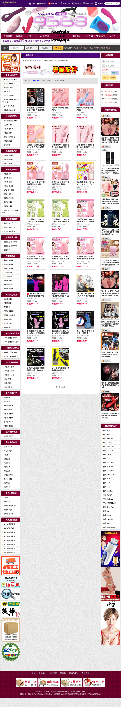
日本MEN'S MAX (109, 479)
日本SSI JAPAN (108, 471)
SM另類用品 (7, 387)
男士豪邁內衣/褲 (9, 506)
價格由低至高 (47, 81)
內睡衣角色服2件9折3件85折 (10, 101)
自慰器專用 (7, 280)
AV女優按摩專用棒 (9, 338)
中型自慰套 (7, 182)
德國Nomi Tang (108, 507)
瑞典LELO (106, 515)
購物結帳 (42, 4)
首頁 (32, 4)
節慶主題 (6, 459)
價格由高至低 (59, 81)
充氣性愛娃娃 (8, 194)
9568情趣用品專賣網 (8, 3)
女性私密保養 (8, 414)
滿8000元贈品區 (8, 552)
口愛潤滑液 (7, 272)
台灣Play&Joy (107, 519)
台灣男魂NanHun (108, 527)
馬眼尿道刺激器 (8, 315)
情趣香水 (6, 397)
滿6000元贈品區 (8, 548)
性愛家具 (6, 250)
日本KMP (106, 483)
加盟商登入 (74, 673)
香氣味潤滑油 (8, 268)
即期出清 (6, 91)
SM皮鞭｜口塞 (8, 375)
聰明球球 (6, 145)
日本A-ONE (107, 454)
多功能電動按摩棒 (9, 121)
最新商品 (20, 36)
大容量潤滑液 (8, 289)
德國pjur (105, 511)
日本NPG (106, 430)
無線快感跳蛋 (8, 159)
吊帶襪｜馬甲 (8, 475)
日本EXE (106, 459)
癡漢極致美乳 (8, 198)
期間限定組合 (8, 96)
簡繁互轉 (76, 4)
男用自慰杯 (7, 174)
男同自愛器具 (8, 311)
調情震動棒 (7, 133)
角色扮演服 (7, 479)
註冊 (113, 77)
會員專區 (85, 673)
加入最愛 (88, 4)
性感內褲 (6, 487)
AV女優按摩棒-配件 (10, 342)
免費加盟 (65, 4)
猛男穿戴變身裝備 (9, 352)
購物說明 (53, 4)
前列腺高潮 (7, 323)
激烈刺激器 (7, 299)
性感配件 (6, 483)
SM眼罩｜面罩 (8, 367)
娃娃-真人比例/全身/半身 (10, 211)
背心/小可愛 (7, 447)
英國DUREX (107, 495)
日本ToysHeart (107, 438)
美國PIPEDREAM (109, 503)
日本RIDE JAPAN (109, 475)
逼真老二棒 (7, 125)
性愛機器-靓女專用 (9, 246)
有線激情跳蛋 (8, 155)
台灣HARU (106, 523)
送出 (105, 77)
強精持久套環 (8, 223)
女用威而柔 (7, 141)
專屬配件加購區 (8, 110)
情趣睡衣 (6, 467)
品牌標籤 (44, 36)
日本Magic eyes (108, 446)
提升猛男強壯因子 (9, 231)
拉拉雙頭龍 (7, 319)
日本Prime (106, 487)
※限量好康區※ (8, 83)
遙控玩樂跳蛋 (8, 163)
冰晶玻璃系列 (8, 422)
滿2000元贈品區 (8, 532)
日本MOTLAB (108, 491)
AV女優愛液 (7, 276)
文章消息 (100, 36)
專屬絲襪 (6, 502)
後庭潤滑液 (7, 285)
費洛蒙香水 (7, 401)
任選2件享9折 (8, 87)
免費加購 (8, 36)
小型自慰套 (7, 178)
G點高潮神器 (7, 129)
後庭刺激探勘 (8, 406)
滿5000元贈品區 (8, 544)
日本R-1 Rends (108, 463)
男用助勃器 (7, 206)
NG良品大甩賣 (8, 106)
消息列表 (53, 673)
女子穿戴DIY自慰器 (10, 356)
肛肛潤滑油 (7, 303)
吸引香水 (6, 307)
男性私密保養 (8, 418)
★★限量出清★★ (9, 79)
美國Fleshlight (107, 499)
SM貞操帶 (6, 379)
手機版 (99, 4)
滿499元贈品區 (8, 528)
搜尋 (58, 48)
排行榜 (32, 36)
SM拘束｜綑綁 (8, 371)
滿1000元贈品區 (8, 524)
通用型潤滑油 (8, 260)
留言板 (112, 36)
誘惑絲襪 (6, 471)
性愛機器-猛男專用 (9, 242)
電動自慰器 (7, 202)
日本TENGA (107, 442)
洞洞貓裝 (6, 463)
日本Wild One (107, 467)
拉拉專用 (6, 327)
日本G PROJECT (108, 434)
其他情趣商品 (8, 426)
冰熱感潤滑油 (8, 264)
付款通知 (88, 36)
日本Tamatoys (107, 450)
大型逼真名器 (8, 186)
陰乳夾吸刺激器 (8, 137)
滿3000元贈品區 (8, 536)
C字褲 (5, 455)
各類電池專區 (8, 436)
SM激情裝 (6, 383)
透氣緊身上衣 (8, 514)
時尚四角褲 (7, 510)
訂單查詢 (76, 36)
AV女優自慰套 (8, 190)
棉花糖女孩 (7, 451)
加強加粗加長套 (8, 227)
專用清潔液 (7, 410)
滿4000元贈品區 (8, 540)
